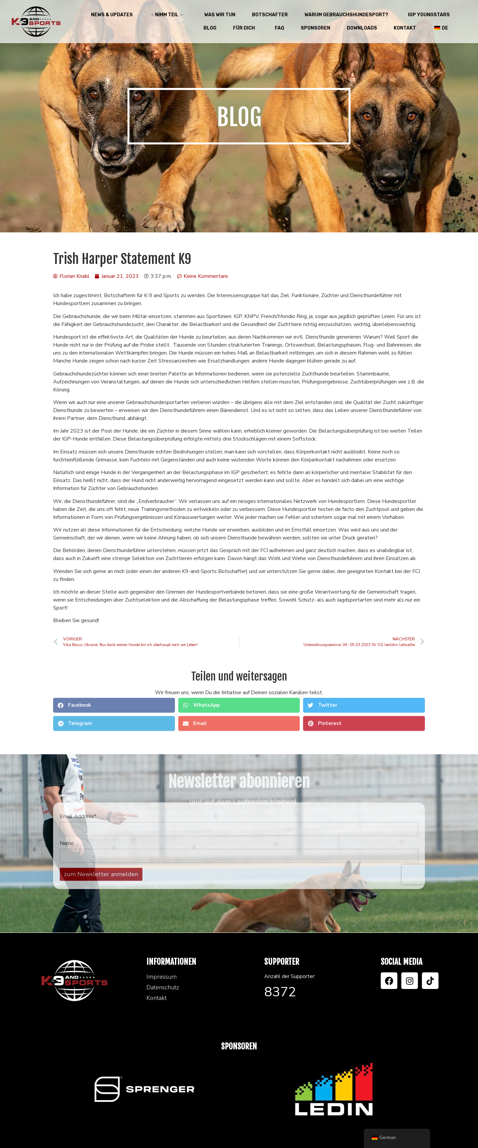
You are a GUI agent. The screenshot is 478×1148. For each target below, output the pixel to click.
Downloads (362, 28)
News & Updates (112, 15)
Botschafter (270, 15)
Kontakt (405, 28)
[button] (114, 676)
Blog (209, 28)
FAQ (279, 28)
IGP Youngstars (429, 15)
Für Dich (245, 28)
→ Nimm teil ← (168, 15)
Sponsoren (315, 28)
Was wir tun (219, 15)
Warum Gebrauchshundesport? (347, 15)
